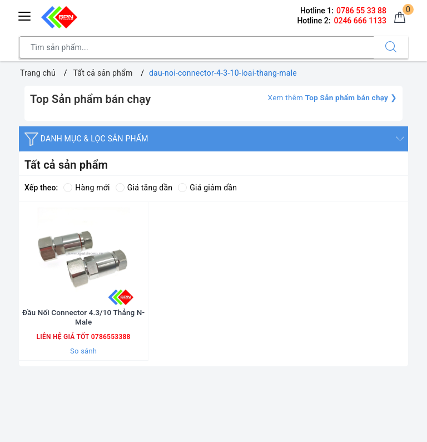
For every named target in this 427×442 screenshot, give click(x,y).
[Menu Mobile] (25, 14)
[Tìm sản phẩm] (196, 47)
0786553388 (109, 354)
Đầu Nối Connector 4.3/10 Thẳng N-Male (83, 334)
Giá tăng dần (144, 187)
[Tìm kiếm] (391, 47)
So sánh (83, 368)
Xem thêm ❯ (330, 97)
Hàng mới (86, 187)
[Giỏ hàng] (398, 18)
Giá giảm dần (207, 187)
